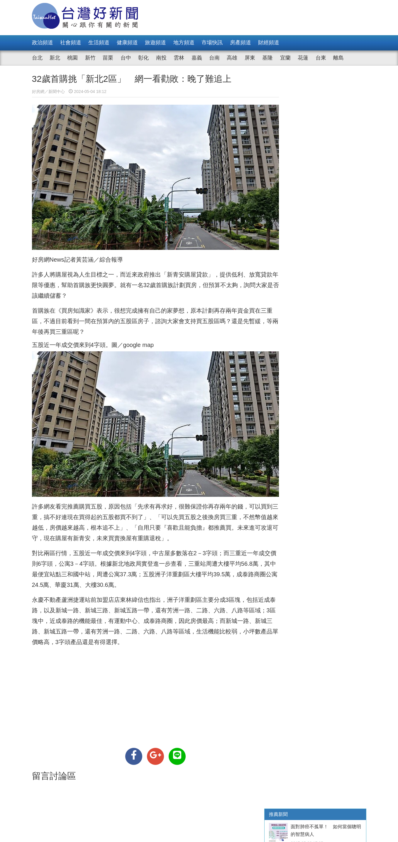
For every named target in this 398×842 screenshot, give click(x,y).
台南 (214, 58)
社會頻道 (70, 42)
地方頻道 (183, 42)
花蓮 (303, 58)
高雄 (232, 58)
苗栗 (108, 58)
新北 (55, 58)
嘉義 (197, 58)
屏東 (250, 58)
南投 (161, 58)
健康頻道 (127, 42)
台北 (37, 58)
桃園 (72, 58)
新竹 (90, 58)
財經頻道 (268, 42)
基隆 (267, 58)
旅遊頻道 (155, 42)
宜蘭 (285, 58)
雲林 (179, 58)
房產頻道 (240, 42)
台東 (321, 58)
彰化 (143, 58)
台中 (126, 58)
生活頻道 (98, 42)
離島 (338, 58)
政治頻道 (42, 42)
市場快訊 (212, 42)
